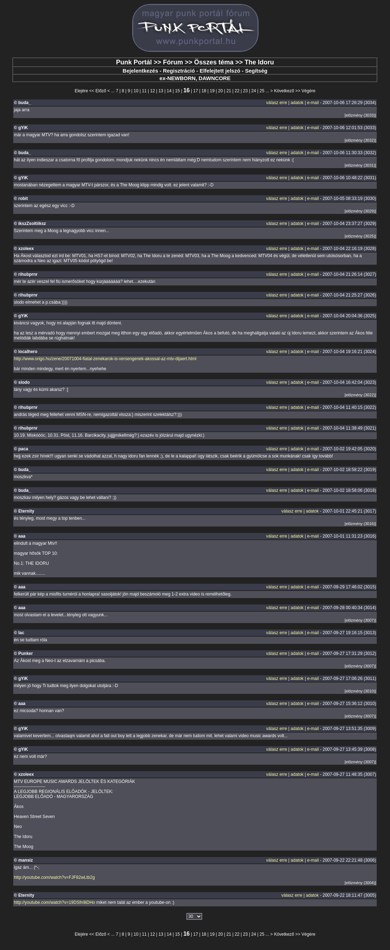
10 (136, 90)
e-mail (313, 102)
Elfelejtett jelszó (219, 71)
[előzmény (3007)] (360, 620)
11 (144, 90)
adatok (297, 102)
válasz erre (276, 102)
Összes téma (213, 62)
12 (152, 90)
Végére (309, 90)
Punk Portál (134, 62)
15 (177, 90)
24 (253, 90)
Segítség (256, 71)
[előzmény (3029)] (360, 211)
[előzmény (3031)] (360, 165)
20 (220, 90)
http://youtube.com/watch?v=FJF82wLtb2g (54, 877)
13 (160, 90)
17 (195, 90)
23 (245, 90)
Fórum (173, 62)
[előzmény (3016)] (360, 523)
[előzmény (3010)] (360, 691)
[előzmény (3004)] (360, 883)
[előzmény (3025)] (360, 236)
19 (212, 90)
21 (228, 90)
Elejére (81, 90)
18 (204, 90)
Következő (284, 90)
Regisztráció (179, 71)
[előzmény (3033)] (360, 115)
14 (169, 90)
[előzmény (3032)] (360, 140)
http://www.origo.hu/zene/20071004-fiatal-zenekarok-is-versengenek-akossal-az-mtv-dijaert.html (105, 358)
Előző (100, 90)
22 (237, 90)
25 (262, 90)
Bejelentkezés (140, 71)
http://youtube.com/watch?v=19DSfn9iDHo (54, 902)
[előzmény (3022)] (360, 395)
